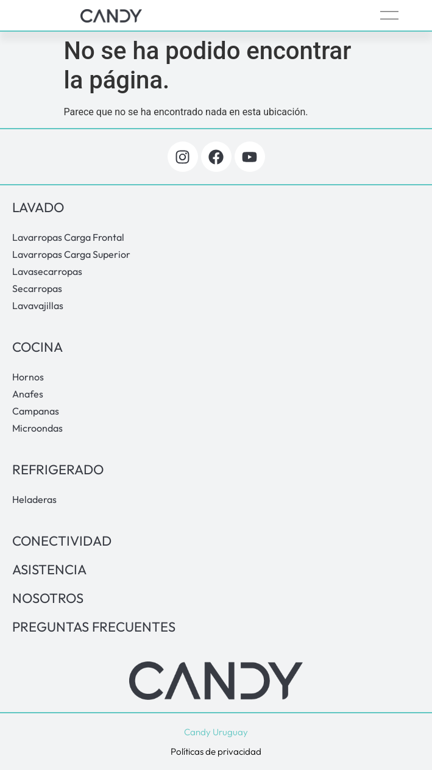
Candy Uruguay (216, 732)
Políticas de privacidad (216, 751)
